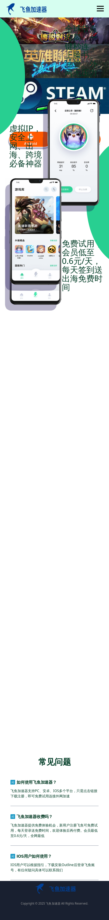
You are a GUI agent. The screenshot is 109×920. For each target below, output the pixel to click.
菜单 (99, 8)
